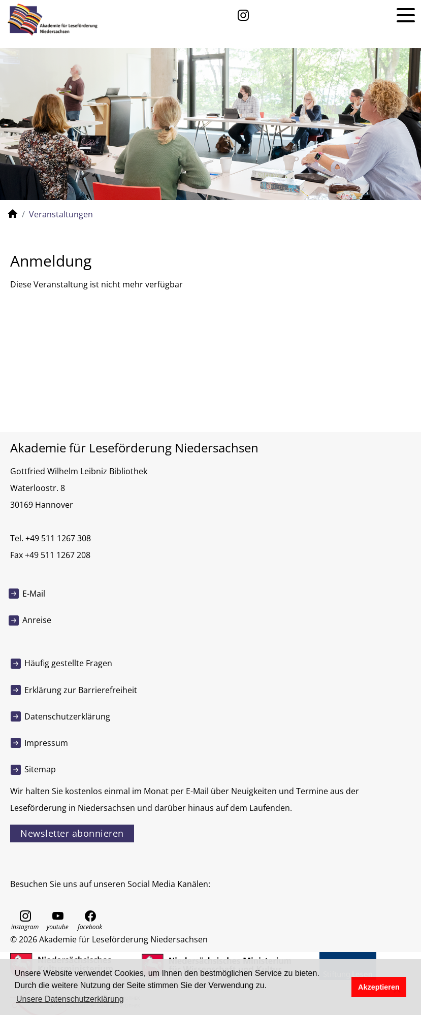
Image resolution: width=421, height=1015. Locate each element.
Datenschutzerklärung (67, 716)
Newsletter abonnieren (72, 833)
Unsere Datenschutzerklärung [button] (70, 999)
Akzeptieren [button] (379, 987)
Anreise (36, 620)
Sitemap (40, 769)
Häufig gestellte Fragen (68, 663)
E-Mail (33, 593)
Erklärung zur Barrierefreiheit (80, 690)
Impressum (46, 742)
